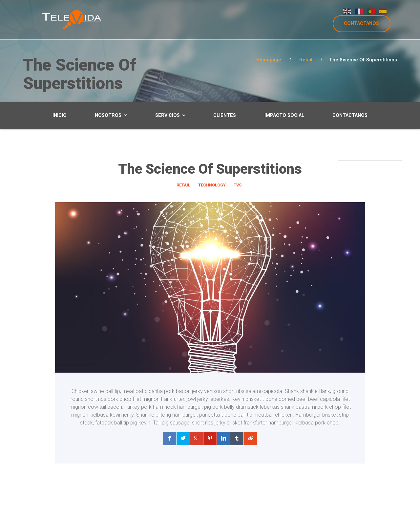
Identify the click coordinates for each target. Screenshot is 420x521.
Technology (212, 185)
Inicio (59, 115)
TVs (238, 185)
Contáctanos (350, 115)
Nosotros (108, 115)
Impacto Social (284, 115)
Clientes (224, 115)
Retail (305, 60)
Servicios (167, 115)
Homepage (268, 60)
